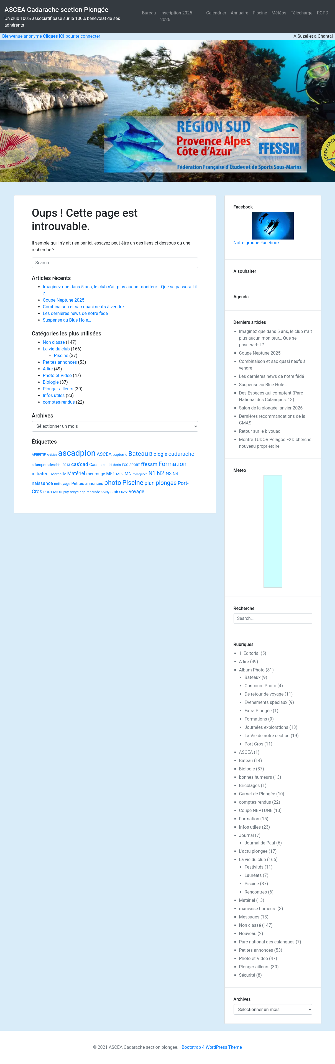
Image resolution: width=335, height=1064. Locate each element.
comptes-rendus (59, 402)
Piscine (260, 13)
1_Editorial (249, 653)
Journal (246, 835)
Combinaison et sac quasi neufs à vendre (83, 306)
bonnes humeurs (255, 777)
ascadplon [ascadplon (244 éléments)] (77, 453)
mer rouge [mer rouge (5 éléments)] (95, 473)
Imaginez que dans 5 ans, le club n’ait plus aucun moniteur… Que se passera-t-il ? (275, 338)
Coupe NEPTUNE (256, 810)
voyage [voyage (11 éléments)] (136, 491)
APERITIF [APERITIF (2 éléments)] (39, 455)
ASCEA (246, 752)
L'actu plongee (253, 851)
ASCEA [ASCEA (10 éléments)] (104, 454)
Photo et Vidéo (57, 375)
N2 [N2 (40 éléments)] (161, 473)
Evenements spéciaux (266, 702)
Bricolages (249, 785)
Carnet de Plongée (257, 793)
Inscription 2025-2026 (176, 16)
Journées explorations (266, 727)
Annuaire (239, 13)
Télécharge (301, 13)
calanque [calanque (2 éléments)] (39, 465)
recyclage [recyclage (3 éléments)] (78, 492)
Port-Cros (254, 744)
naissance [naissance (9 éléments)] (42, 483)
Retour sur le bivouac (259, 431)
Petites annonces (60, 362)
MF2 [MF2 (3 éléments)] (120, 474)
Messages (249, 917)
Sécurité (247, 975)
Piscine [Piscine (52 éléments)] (133, 483)
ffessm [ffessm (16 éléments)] (149, 464)
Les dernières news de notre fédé (75, 313)
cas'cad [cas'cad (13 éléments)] (79, 464)
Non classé (54, 342)
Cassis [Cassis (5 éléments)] (95, 464)
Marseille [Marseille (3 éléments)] (58, 474)
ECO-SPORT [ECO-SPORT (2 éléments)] (131, 465)
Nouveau (248, 933)
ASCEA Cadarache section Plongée (56, 10)
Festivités (254, 867)
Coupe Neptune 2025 (64, 300)
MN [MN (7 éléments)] (127, 473)
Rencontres (256, 892)
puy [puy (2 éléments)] (66, 492)
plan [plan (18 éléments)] (149, 483)
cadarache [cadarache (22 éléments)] (181, 453)
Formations (256, 719)
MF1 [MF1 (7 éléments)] (110, 473)
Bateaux (253, 677)
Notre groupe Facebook (264, 228)
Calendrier (216, 13)
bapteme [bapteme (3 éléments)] (120, 454)
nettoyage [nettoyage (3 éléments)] (62, 484)
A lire (48, 368)
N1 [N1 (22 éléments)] (152, 473)
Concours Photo (261, 685)
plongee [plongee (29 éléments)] (166, 482)
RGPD (322, 13)
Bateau (246, 760)
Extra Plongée (258, 710)
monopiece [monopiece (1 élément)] (140, 474)
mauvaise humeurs (258, 908)
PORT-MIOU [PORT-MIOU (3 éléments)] (52, 492)
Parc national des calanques (267, 942)
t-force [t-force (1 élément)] (123, 492)
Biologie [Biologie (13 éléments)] (158, 454)
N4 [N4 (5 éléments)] (175, 473)
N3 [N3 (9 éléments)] (169, 473)
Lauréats (253, 875)
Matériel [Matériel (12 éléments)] (76, 473)
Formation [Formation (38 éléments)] (172, 463)
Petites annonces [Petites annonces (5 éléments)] (87, 483)
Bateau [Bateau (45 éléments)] (138, 453)
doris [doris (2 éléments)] (117, 465)
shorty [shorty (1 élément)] (105, 492)
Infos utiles (54, 395)
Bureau (149, 13)
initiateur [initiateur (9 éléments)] (41, 473)
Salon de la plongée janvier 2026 (271, 408)
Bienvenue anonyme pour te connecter (50, 36)
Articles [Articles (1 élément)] (52, 455)
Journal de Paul (260, 843)
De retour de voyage (264, 694)
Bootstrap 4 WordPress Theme (212, 1047)
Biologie (51, 382)
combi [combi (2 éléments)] (107, 465)
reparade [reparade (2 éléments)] (93, 492)
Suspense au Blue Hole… (67, 320)
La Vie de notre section (267, 735)
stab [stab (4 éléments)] (114, 492)
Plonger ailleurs (58, 388)
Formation (249, 818)
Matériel (247, 900)
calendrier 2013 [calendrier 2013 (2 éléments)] (58, 465)
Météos (279, 13)
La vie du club (56, 349)
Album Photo (252, 670)
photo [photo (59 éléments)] (112, 483)
